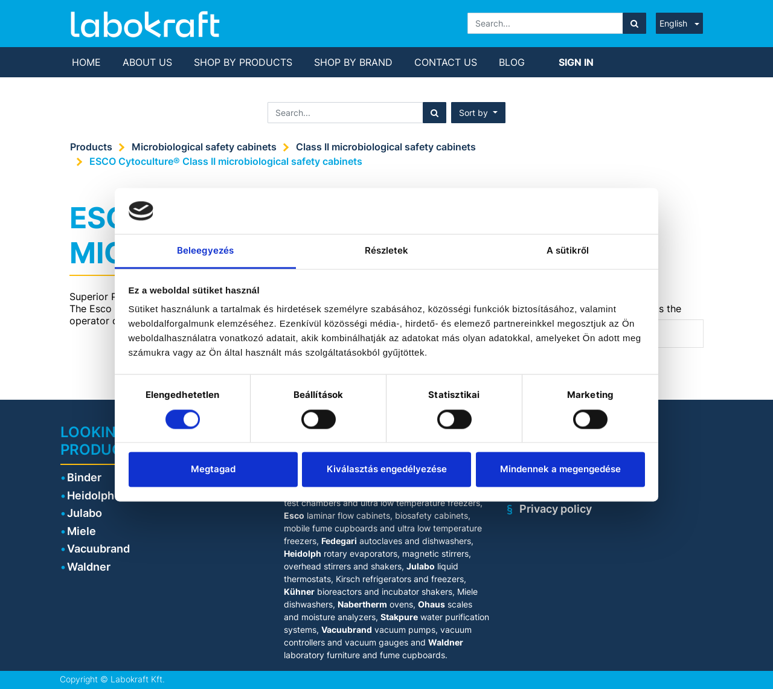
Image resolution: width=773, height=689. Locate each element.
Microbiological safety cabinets (204, 147)
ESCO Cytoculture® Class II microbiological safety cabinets (225, 161)
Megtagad (213, 469)
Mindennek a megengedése (560, 469)
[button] (478, 112)
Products (91, 147)
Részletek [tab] (387, 251)
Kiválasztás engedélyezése (387, 469)
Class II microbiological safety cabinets (386, 147)
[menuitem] (86, 62)
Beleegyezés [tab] (205, 251)
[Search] (634, 23)
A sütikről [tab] (568, 251)
